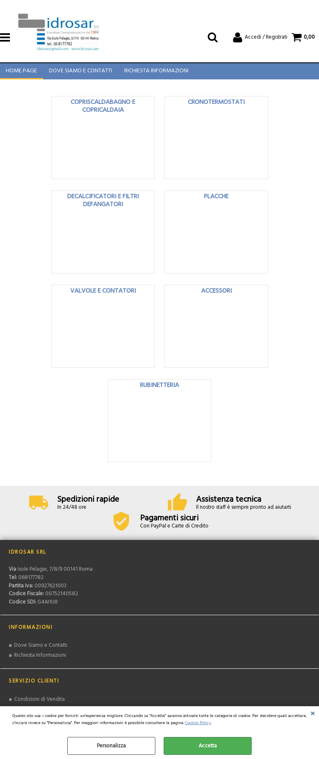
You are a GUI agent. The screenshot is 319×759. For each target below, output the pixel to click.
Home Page (21, 73)
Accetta (208, 746)
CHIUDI (312, 714)
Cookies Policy (198, 723)
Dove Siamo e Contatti (80, 73)
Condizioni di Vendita (39, 703)
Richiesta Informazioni (155, 73)
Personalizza (111, 746)
